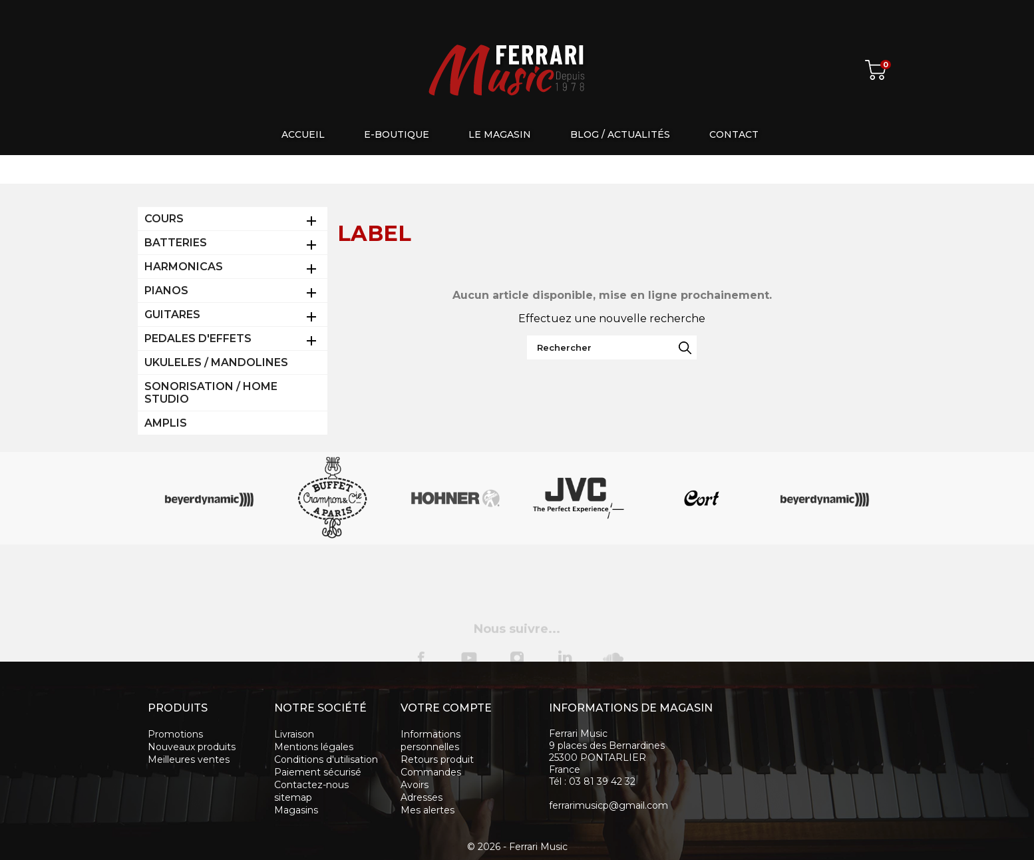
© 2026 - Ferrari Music (517, 847)
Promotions (175, 734)
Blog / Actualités (620, 134)
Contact (734, 134)
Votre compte (446, 708)
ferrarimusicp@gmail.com (608, 805)
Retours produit (437, 759)
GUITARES (172, 314)
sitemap (293, 797)
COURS (164, 218)
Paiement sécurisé (317, 772)
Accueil (303, 134)
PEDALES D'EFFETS (198, 338)
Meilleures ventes (189, 759)
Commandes (431, 772)
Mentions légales (313, 747)
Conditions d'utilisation (326, 759)
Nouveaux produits (192, 747)
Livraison (294, 734)
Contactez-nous (311, 785)
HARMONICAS (183, 266)
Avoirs (415, 785)
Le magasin (499, 134)
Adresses (421, 797)
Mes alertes (427, 810)
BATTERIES (175, 242)
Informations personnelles (430, 740)
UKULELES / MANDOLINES (216, 362)
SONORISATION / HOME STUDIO (210, 392)
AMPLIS (165, 423)
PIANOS (166, 290)
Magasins (296, 810)
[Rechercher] (612, 347)
